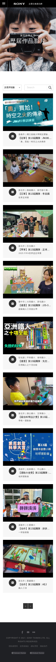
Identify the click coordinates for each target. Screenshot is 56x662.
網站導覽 (34, 646)
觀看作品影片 (28, 95)
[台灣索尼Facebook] (22, 632)
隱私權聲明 (13, 646)
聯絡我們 (43, 646)
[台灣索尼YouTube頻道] (28, 632)
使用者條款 (24, 646)
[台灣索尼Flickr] (33, 632)
